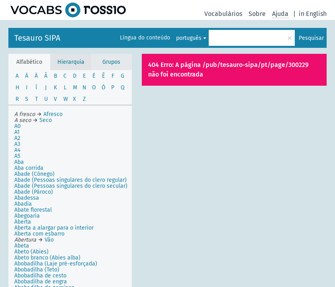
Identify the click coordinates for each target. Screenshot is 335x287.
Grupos (111, 62)
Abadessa (26, 198)
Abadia (23, 204)
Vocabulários (223, 14)
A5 (17, 156)
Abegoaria (27, 216)
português (189, 38)
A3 (17, 144)
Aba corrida (28, 168)
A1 (17, 132)
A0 (17, 126)
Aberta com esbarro (39, 234)
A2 (17, 138)
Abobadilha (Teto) (36, 270)
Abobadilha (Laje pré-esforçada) (55, 264)
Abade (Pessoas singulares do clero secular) (70, 186)
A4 (17, 150)
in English (313, 14)
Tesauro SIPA (37, 38)
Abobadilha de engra (40, 282)
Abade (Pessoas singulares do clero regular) (70, 180)
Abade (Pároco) (33, 192)
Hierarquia (70, 62)
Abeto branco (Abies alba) (47, 258)
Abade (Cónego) (34, 174)
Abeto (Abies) (31, 252)
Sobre (257, 14)
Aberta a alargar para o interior (54, 228)
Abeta (21, 246)
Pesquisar (311, 38)
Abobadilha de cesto (40, 276)
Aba (19, 162)
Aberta (22, 222)
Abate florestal (33, 210)
